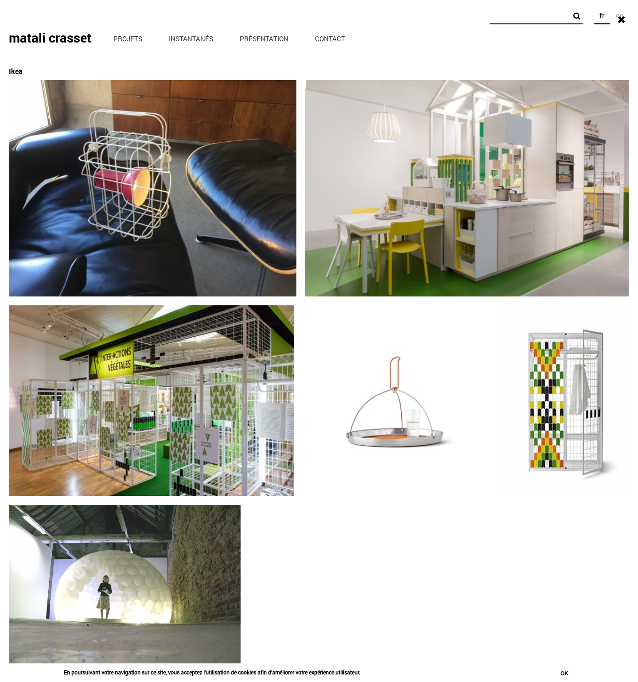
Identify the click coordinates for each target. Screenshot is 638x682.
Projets (127, 38)
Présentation (264, 38)
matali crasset (50, 37)
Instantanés (191, 38)
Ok (564, 675)
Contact (330, 38)
